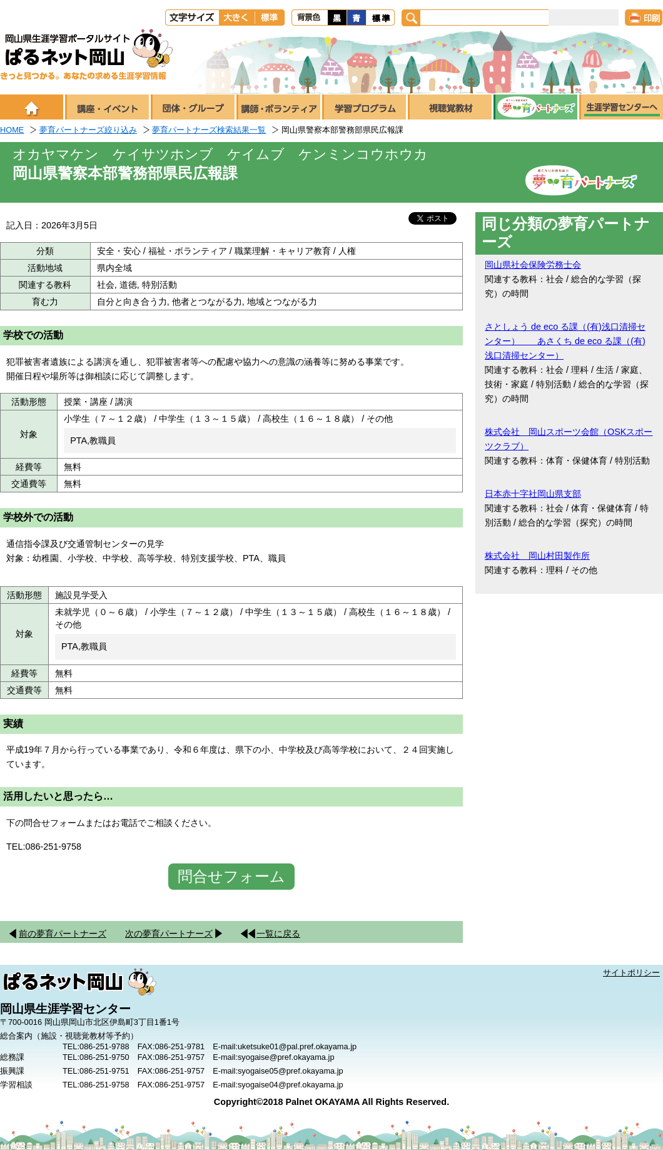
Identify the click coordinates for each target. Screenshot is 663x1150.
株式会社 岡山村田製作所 (537, 556)
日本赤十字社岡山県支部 (533, 494)
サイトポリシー (631, 972)
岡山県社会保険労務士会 (533, 265)
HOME (12, 130)
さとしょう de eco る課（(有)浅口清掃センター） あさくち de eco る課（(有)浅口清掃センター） (565, 341)
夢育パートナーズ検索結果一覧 (209, 130)
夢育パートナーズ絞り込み (88, 130)
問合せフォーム (231, 876)
